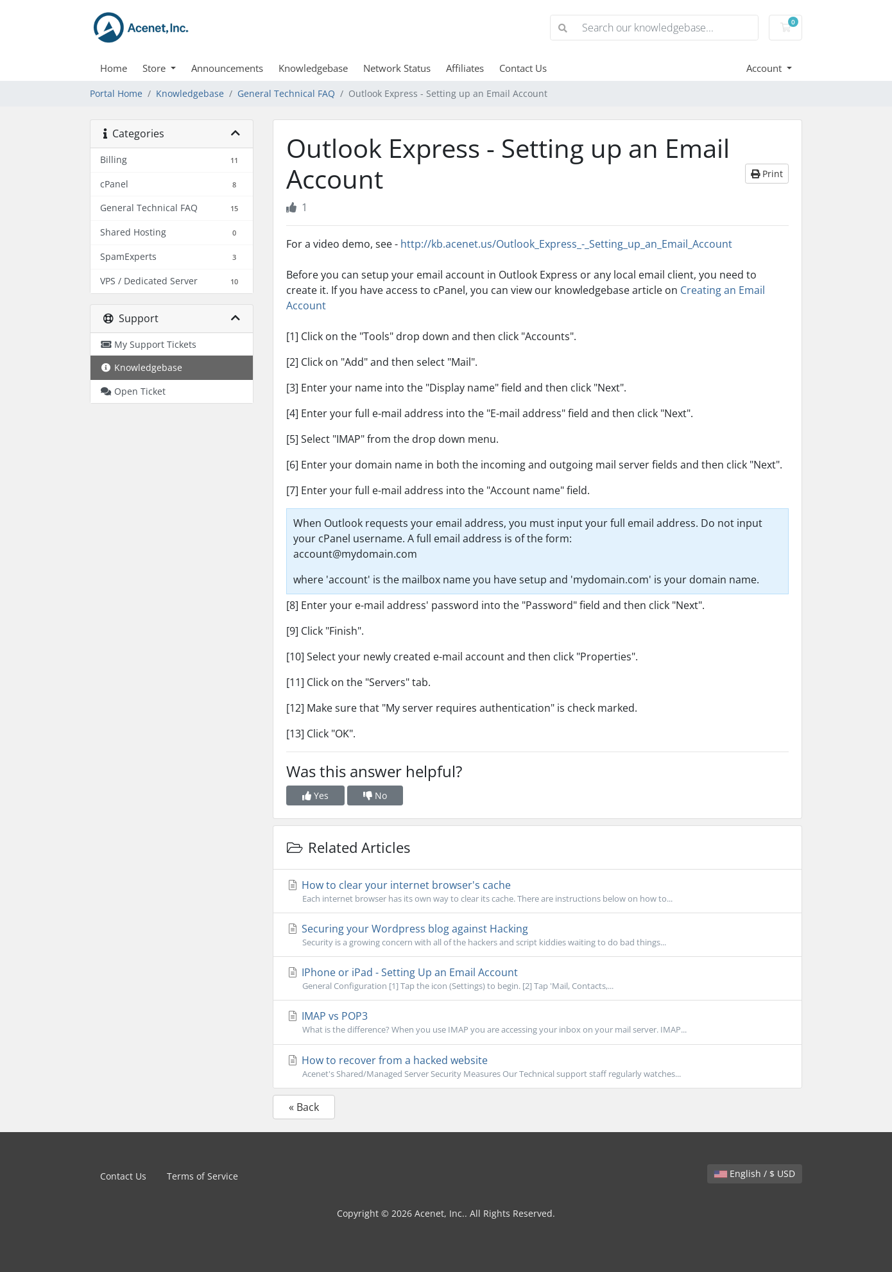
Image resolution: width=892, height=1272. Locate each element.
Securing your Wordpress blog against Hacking (537, 935)
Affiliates (465, 68)
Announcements (227, 68)
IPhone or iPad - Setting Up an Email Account (537, 978)
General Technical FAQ (286, 93)
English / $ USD (754, 1173)
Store (155, 68)
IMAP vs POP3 (537, 1022)
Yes (315, 795)
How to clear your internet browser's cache (537, 891)
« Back (304, 1107)
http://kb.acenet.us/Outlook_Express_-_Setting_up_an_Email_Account (566, 244)
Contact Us (523, 68)
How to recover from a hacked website (537, 1066)
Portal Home (116, 93)
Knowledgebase (313, 68)
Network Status (397, 68)
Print (767, 174)
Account (765, 68)
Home (113, 68)
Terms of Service (202, 1176)
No (375, 795)
